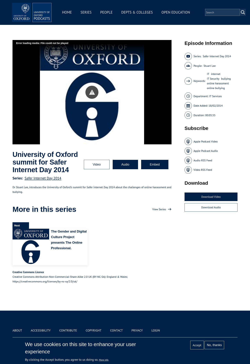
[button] (91, 92)
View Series (159, 209)
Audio (125, 164)
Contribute (68, 330)
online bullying (216, 88)
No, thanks (214, 345)
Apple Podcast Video (206, 141)
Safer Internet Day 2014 (43, 178)
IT (208, 74)
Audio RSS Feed (203, 160)
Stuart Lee (210, 65)
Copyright (93, 330)
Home (68, 12)
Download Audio (211, 207)
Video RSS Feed (203, 169)
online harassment (218, 83)
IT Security (213, 78)
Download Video (211, 196)
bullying (226, 78)
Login (155, 330)
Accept (197, 345)
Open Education (176, 12)
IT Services (215, 96)
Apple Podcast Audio (206, 151)
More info (104, 359)
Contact (116, 330)
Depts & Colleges (138, 12)
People (107, 12)
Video (97, 164)
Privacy (137, 330)
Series (87, 12)
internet (215, 74)
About (17, 330)
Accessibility (41, 330)
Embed (155, 164)
